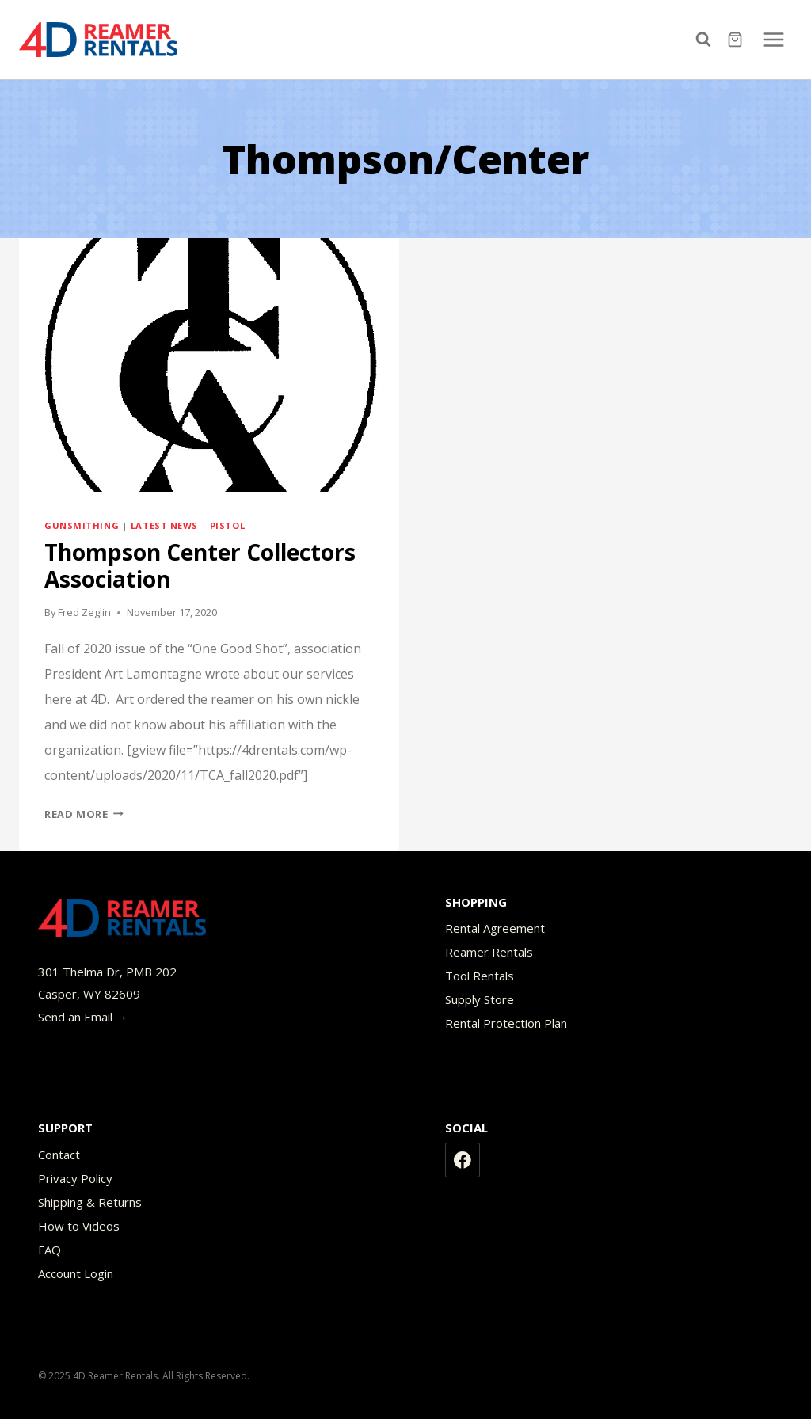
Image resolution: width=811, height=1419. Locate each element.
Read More (84, 814)
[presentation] (209, 365)
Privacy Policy (75, 1178)
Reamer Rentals (489, 952)
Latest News (164, 525)
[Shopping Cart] (737, 40)
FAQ (49, 1249)
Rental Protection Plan (506, 1023)
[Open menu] (773, 39)
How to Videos (79, 1226)
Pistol (227, 525)
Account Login (75, 1273)
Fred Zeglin (84, 612)
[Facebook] (462, 1160)
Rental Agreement (495, 928)
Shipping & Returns (90, 1202)
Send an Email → (83, 1017)
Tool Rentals (479, 975)
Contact (59, 1154)
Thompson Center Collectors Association (200, 565)
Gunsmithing (81, 525)
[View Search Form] (707, 40)
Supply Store (479, 999)
